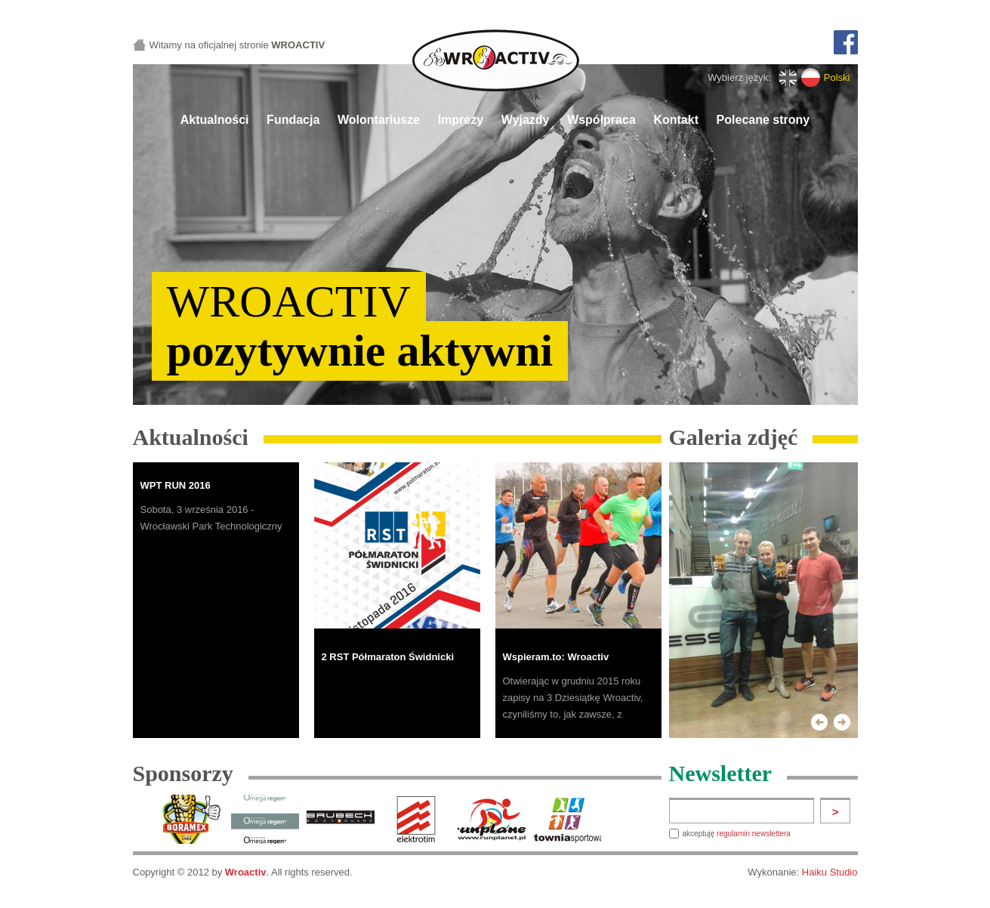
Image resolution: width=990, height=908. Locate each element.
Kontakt (676, 119)
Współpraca (601, 119)
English (788, 77)
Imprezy (460, 119)
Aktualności (214, 119)
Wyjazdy (525, 119)
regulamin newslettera (754, 833)
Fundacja (293, 119)
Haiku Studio (830, 872)
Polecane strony (763, 119)
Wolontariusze (379, 119)
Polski (837, 77)
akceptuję (737, 833)
